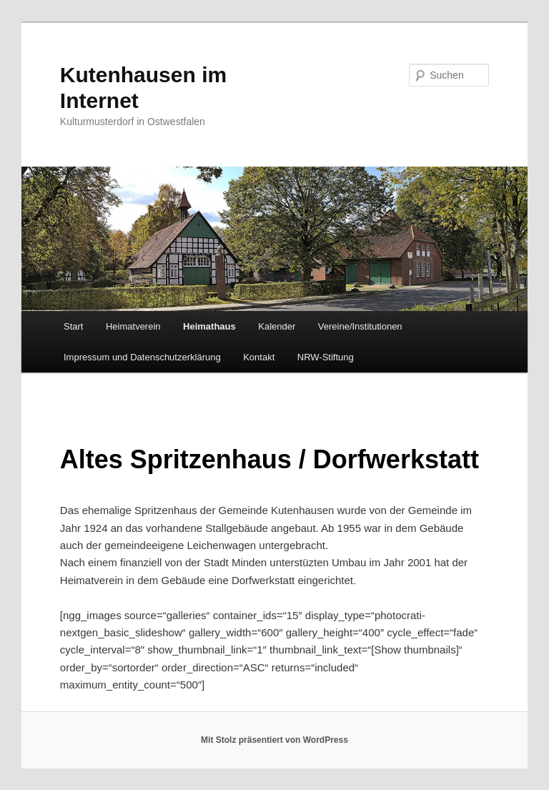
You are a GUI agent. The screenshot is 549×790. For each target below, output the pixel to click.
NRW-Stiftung (325, 357)
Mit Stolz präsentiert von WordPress (274, 740)
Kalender (276, 326)
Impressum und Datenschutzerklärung (142, 357)
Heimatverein (133, 326)
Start (73, 326)
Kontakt (258, 357)
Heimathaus (209, 326)
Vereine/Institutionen (360, 326)
